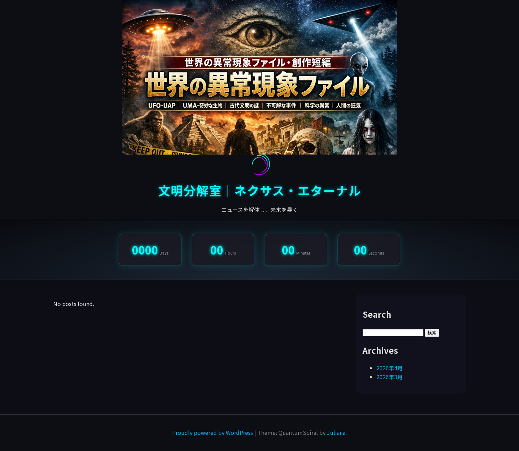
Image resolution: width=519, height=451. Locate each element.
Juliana (336, 432)
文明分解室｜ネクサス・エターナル (259, 190)
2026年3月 (389, 377)
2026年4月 (389, 368)
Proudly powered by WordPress (213, 432)
